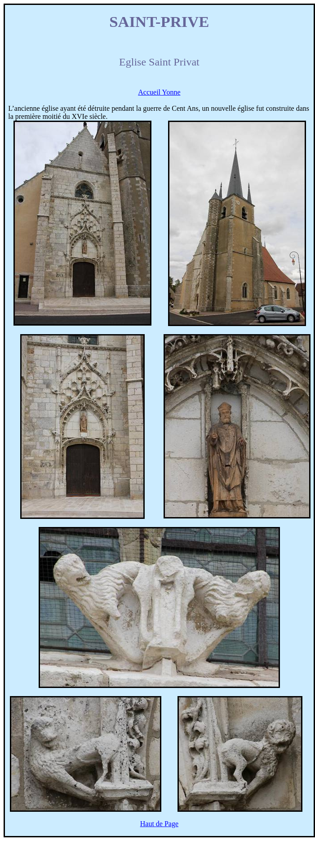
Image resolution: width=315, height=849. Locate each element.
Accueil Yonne (159, 92)
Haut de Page (159, 823)
